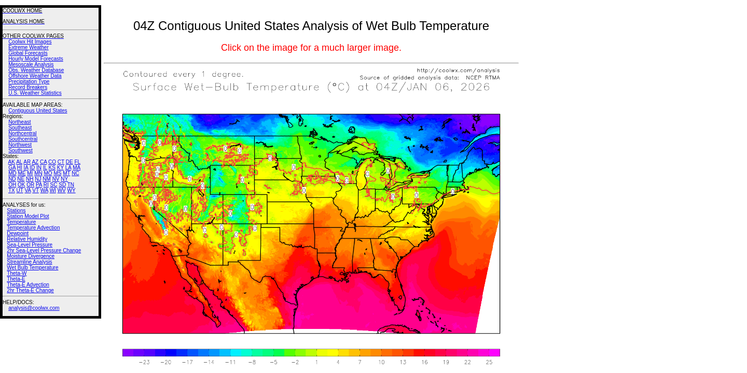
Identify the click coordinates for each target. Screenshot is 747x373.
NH (29, 179)
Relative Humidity (27, 239)
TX (11, 190)
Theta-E (16, 279)
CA (43, 162)
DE (69, 162)
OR (30, 185)
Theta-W (16, 273)
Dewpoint (18, 233)
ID (32, 167)
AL (19, 162)
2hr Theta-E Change (30, 290)
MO (48, 173)
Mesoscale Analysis (30, 64)
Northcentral (22, 133)
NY (64, 179)
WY (71, 190)
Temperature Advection (33, 228)
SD (62, 185)
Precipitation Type (28, 81)
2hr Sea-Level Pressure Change (44, 250)
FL (77, 162)
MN (38, 173)
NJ (38, 179)
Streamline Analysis (29, 262)
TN (70, 185)
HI (19, 167)
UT (20, 190)
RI (46, 185)
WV (62, 190)
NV (56, 179)
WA (44, 190)
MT (66, 173)
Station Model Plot (28, 216)
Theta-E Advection (28, 285)
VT (35, 190)
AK (11, 162)
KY (60, 167)
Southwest (20, 150)
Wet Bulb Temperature (32, 267)
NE (20, 179)
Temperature (21, 222)
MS (57, 173)
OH (12, 185)
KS (52, 167)
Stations (16, 210)
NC (75, 173)
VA (27, 190)
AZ (35, 162)
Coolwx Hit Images (29, 42)
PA (39, 185)
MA (76, 167)
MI (30, 173)
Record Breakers (27, 87)
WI (53, 190)
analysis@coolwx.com (34, 308)
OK (21, 185)
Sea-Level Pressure (29, 245)
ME (21, 173)
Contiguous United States (37, 110)
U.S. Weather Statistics (35, 93)
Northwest (20, 145)
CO (52, 162)
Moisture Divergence (30, 256)
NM (47, 179)
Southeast (20, 128)
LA (68, 167)
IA (26, 167)
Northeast (19, 122)
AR (27, 162)
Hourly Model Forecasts (35, 59)
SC (54, 185)
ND (12, 179)
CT (61, 162)
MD (12, 173)
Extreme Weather (28, 47)
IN (39, 167)
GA (12, 167)
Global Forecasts (28, 53)
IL (45, 167)
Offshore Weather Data (34, 76)
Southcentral (22, 139)
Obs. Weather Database (36, 70)
